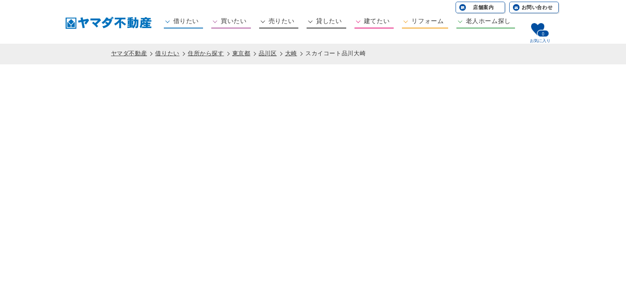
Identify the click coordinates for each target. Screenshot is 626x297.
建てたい (377, 20)
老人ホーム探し (488, 20)
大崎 (291, 53)
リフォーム (427, 20)
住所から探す (206, 53)
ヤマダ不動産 (129, 53)
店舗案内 (483, 7)
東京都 (241, 53)
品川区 (268, 53)
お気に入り (540, 40)
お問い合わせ (537, 7)
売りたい (282, 20)
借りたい (186, 20)
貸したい (329, 20)
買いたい (234, 20)
